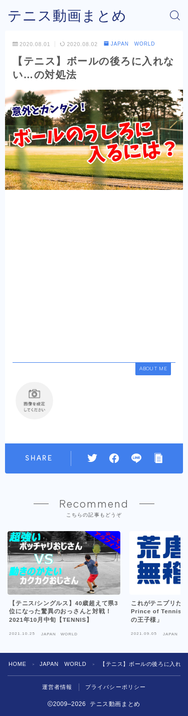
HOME (17, 664)
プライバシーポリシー (115, 687)
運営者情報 (57, 687)
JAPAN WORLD (129, 44)
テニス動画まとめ (67, 16)
